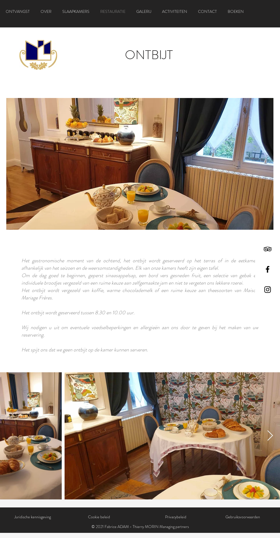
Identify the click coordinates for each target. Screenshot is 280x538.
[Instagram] (267, 289)
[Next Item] (270, 435)
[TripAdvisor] (267, 249)
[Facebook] (267, 269)
